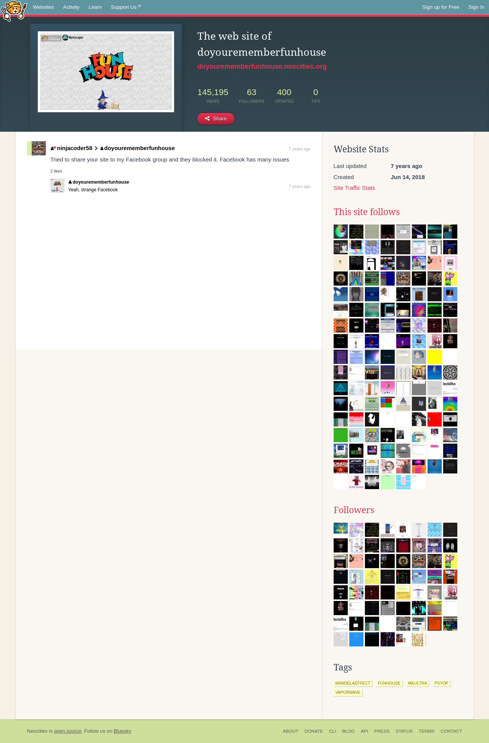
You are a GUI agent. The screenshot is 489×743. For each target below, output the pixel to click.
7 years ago (299, 149)
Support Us (126, 7)
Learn (95, 7)
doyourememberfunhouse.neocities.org (262, 66)
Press (381, 731)
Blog (348, 731)
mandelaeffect (353, 683)
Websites (43, 7)
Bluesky (122, 731)
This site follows (367, 212)
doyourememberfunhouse (137, 148)
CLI (332, 731)
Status (404, 731)
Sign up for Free (440, 7)
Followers (354, 510)
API (364, 731)
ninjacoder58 (71, 148)
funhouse (389, 683)
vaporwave (348, 692)
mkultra (417, 683)
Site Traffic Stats (354, 187)
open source (67, 731)
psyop (441, 683)
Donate (314, 731)
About (291, 731)
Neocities (37, 731)
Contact (451, 731)
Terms (426, 731)
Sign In (476, 7)
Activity (71, 7)
